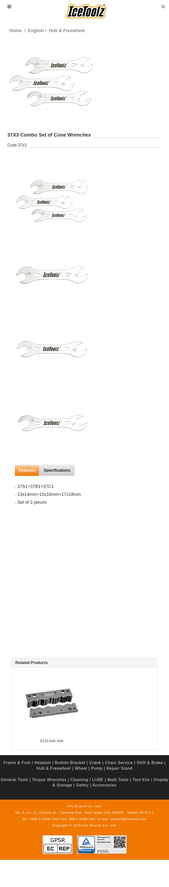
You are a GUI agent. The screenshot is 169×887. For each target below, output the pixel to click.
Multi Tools (118, 780)
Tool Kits (141, 780)
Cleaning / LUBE (87, 780)
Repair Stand (119, 768)
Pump (96, 768)
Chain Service (119, 763)
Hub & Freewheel (54, 768)
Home (15, 30)
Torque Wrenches (49, 780)
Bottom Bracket (70, 763)
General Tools (14, 780)
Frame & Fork (17, 763)
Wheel (81, 768)
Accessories (104, 785)
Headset (43, 763)
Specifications (57, 470)
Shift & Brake (150, 763)
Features (27, 470)
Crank (95, 763)
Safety (82, 785)
